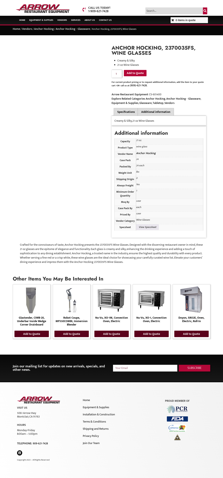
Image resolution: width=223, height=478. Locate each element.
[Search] (205, 10)
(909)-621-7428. (138, 85)
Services (75, 20)
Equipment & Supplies (41, 20)
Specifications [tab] (126, 112)
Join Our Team (91, 443)
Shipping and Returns (96, 428)
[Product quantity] (117, 74)
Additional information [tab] (155, 112)
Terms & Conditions (94, 421)
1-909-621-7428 (98, 11)
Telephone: (25, 443)
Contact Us (105, 20)
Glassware (145, 103)
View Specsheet (147, 227)
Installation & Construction (99, 414)
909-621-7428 (40, 443)
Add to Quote (135, 73)
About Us (90, 20)
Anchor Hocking (44, 29)
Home (22, 20)
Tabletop (158, 103)
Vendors (62, 20)
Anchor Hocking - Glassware (73, 29)
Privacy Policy (91, 436)
